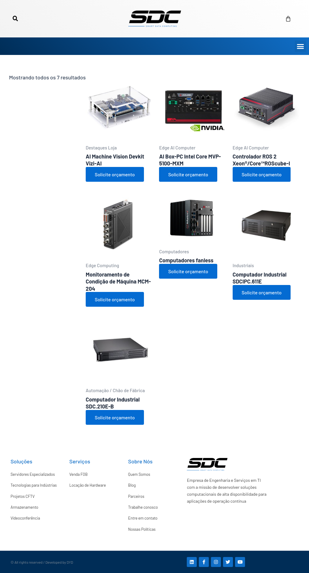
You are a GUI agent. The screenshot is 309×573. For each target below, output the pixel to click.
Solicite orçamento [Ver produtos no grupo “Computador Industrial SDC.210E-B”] (115, 417)
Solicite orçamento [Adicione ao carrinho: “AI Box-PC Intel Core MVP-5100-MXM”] (188, 174)
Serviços (79, 461)
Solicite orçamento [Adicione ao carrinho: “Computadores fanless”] (188, 271)
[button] (15, 19)
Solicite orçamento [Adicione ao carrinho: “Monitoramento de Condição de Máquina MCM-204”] (115, 299)
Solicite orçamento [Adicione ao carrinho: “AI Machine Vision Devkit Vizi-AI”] (115, 174)
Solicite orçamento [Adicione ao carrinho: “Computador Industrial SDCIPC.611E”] (262, 292)
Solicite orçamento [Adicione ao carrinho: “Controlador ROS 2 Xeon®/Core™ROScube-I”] (262, 174)
